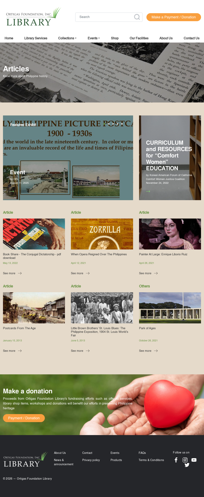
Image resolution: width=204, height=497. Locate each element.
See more (13, 191)
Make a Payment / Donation (174, 17)
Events (115, 453)
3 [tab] (113, 124)
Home (9, 38)
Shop (115, 38)
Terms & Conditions (151, 460)
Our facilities (139, 38)
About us (166, 38)
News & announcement (63, 462)
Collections (66, 38)
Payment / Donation (24, 418)
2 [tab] (109, 124)
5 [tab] (122, 124)
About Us (60, 453)
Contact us (191, 38)
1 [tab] (104, 124)
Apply (137, 17)
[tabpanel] (68, 157)
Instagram (184, 459)
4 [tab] (117, 124)
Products (116, 460)
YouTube (193, 459)
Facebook (176, 459)
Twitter (186, 464)
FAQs (142, 453)
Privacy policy (91, 460)
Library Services (35, 38)
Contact (87, 453)
